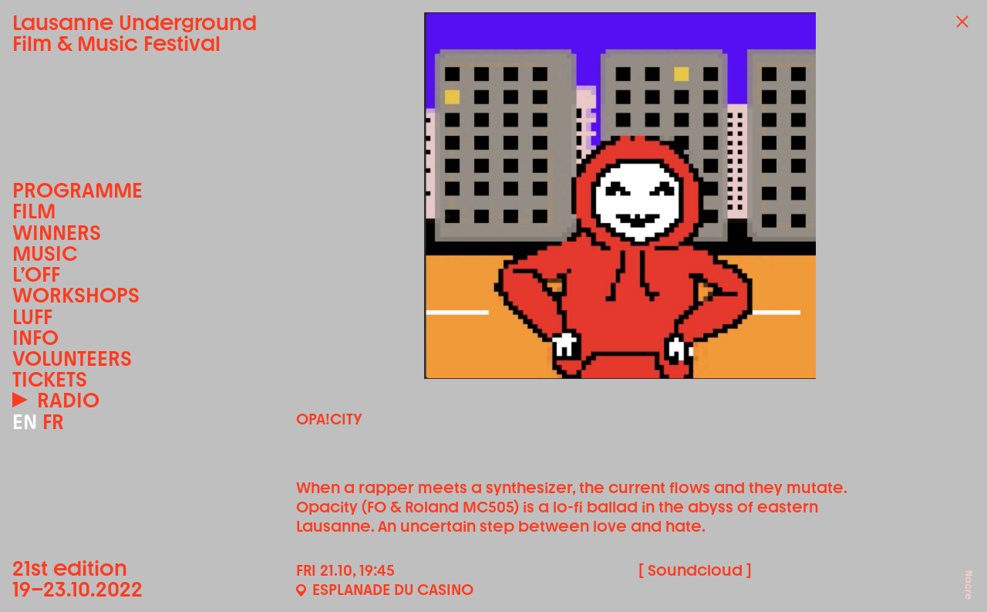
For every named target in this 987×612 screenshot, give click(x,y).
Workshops (76, 295)
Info (35, 337)
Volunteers (72, 358)
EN (24, 421)
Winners (56, 232)
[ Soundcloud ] (695, 570)
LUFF (32, 316)
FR (53, 421)
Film (34, 211)
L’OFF (36, 274)
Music (44, 253)
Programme (77, 190)
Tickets (49, 379)
